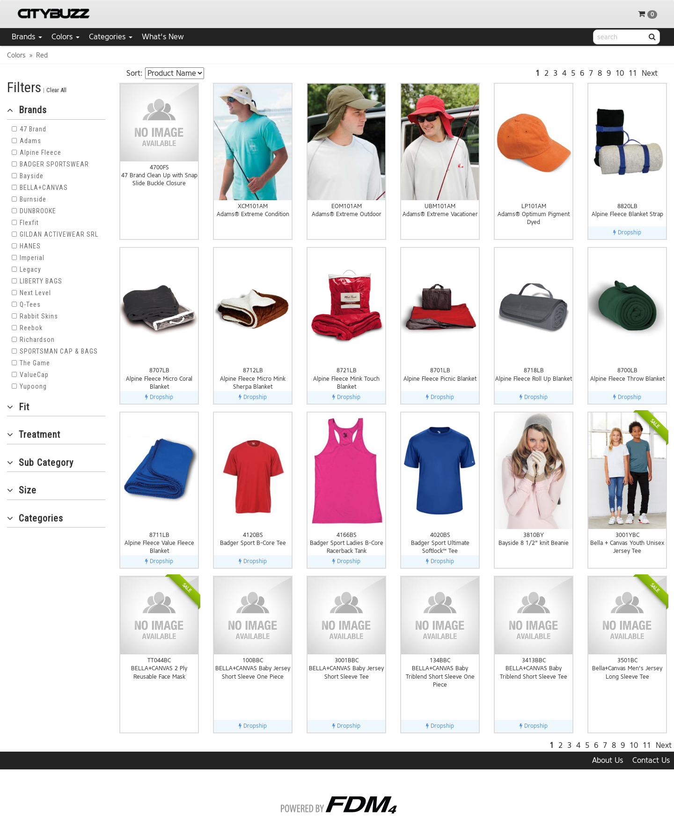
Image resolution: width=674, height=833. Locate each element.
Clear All (56, 90)
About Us (607, 760)
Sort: (134, 73)
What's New (163, 37)
